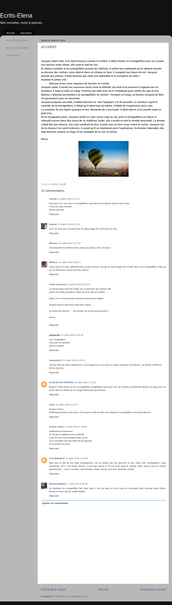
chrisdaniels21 (57, 458)
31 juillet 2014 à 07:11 (69, 199)
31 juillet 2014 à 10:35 (74, 360)
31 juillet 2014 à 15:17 (67, 404)
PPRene (53, 262)
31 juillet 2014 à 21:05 (77, 458)
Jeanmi (53, 224)
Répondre (54, 214)
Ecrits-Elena (16, 15)
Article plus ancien (153, 589)
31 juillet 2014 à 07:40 (69, 224)
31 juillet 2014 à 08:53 (79, 284)
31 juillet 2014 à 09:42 (72, 335)
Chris (52, 404)
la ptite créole (56, 426)
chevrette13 (55, 360)
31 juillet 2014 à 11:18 (85, 382)
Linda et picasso (58, 284)
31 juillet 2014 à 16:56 (76, 426)
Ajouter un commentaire (55, 503)
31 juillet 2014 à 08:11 (70, 262)
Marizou (53, 243)
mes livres (26, 32)
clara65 (53, 199)
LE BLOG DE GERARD (61, 382)
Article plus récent (53, 589)
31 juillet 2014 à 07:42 (70, 243)
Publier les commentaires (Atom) (71, 596)
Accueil (11, 32)
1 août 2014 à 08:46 (77, 484)
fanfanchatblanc (57, 484)
